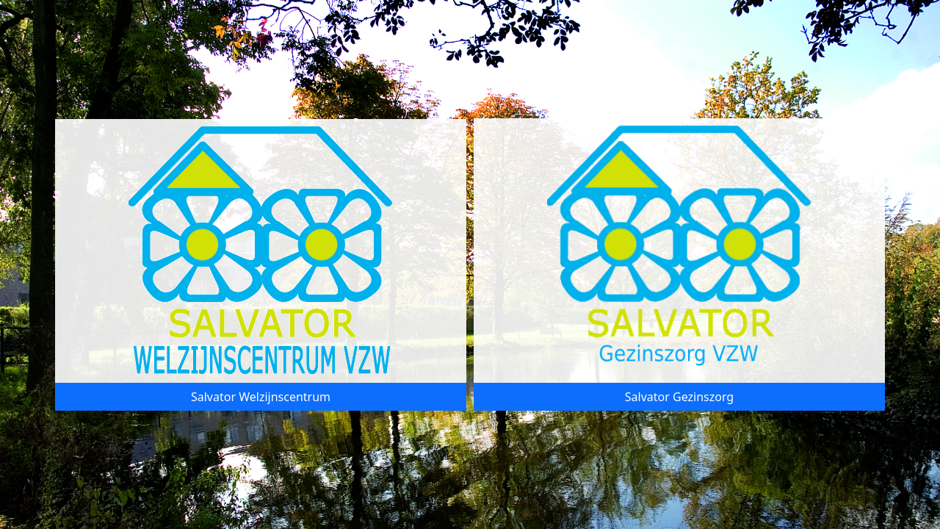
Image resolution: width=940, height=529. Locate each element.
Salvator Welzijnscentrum (260, 397)
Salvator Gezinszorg (679, 397)
